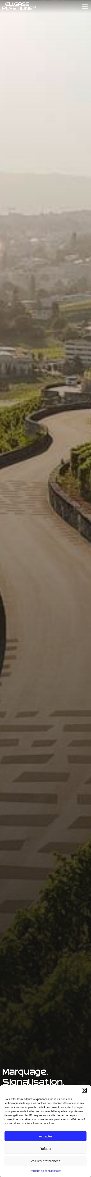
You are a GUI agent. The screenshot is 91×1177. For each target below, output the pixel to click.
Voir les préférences (46, 1161)
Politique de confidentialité (45, 1171)
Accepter (45, 1136)
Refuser (46, 1148)
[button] (84, 1090)
